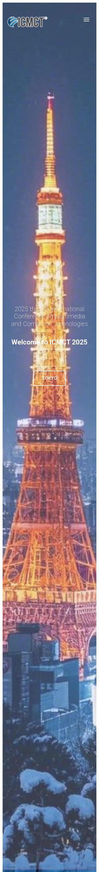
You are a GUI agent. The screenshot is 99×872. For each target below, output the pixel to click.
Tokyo (49, 378)
